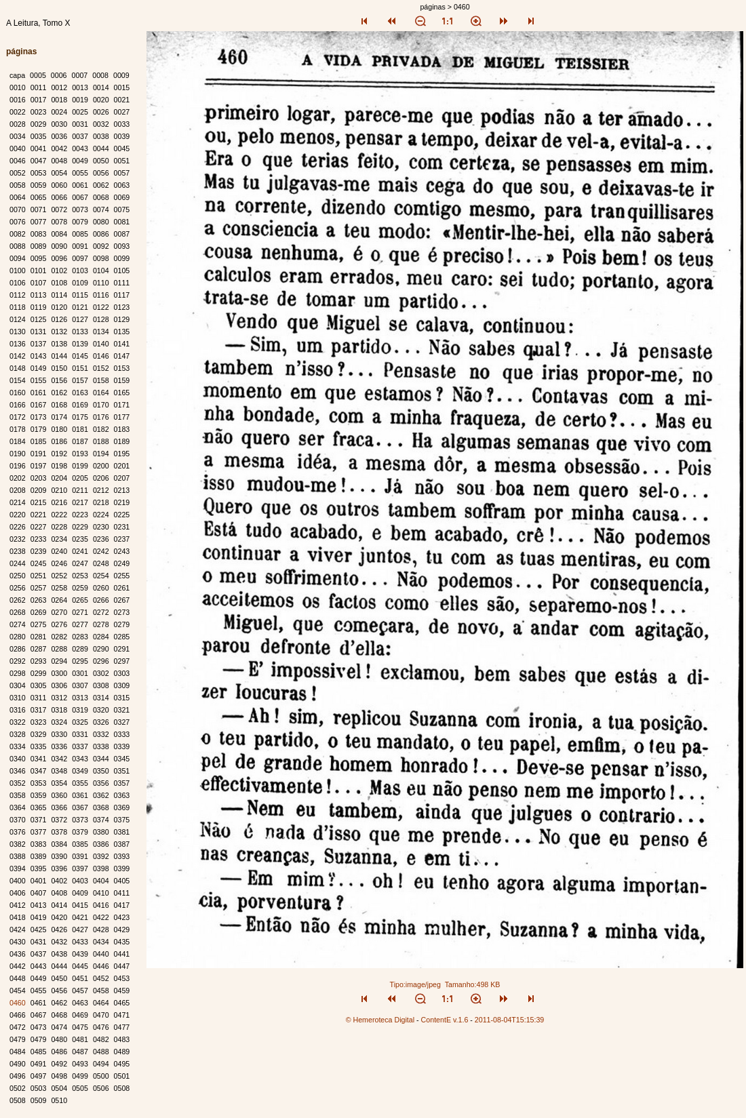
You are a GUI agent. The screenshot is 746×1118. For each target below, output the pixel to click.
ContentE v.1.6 (445, 1020)
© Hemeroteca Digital (380, 1020)
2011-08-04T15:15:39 (510, 1020)
